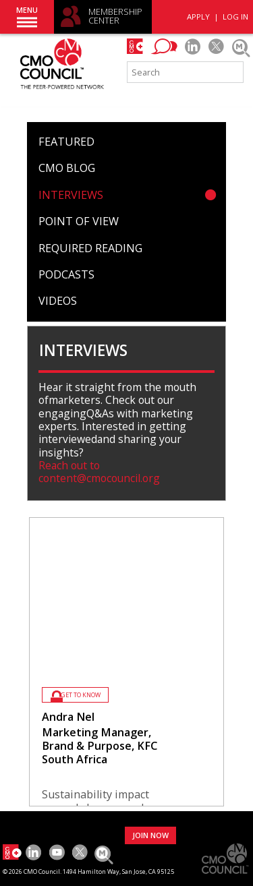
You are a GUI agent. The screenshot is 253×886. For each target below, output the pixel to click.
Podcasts (66, 274)
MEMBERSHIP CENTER (115, 16)
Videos (57, 300)
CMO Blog (66, 167)
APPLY (198, 16)
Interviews (70, 194)
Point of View (78, 221)
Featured (66, 141)
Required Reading (90, 248)
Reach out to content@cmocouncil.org (99, 471)
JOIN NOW (150, 835)
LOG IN (235, 16)
